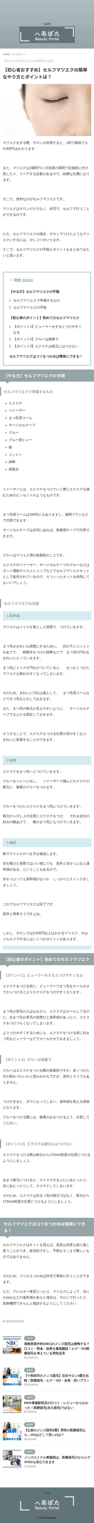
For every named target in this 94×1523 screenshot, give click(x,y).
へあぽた (47, 1492)
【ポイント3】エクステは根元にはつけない (45, 346)
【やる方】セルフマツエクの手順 (34, 292)
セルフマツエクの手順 (30, 307)
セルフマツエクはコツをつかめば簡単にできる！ (46, 356)
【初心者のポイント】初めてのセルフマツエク (44, 318)
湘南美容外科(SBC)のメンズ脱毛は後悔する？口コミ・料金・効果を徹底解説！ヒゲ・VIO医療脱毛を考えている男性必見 (57, 1348)
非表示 (27, 280)
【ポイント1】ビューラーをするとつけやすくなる (47, 329)
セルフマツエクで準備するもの (36, 300)
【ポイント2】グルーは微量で (35, 339)
